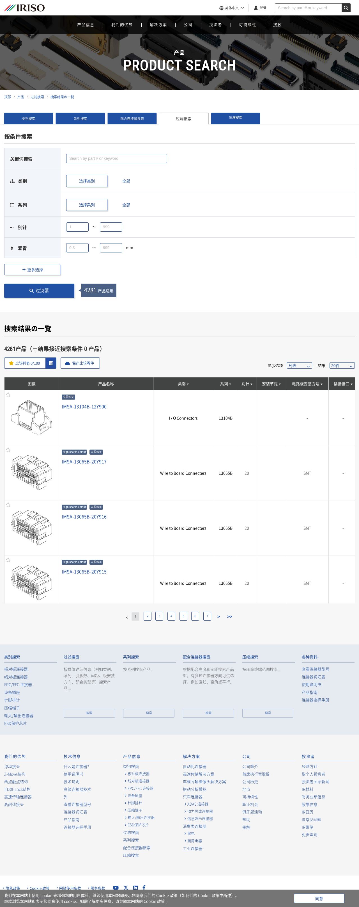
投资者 (215, 24)
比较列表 (28, 363)
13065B (226, 473)
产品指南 (309, 692)
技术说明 (71, 781)
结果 (322, 365)
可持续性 (247, 24)
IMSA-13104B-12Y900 (84, 406)
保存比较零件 (86, 363)
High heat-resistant (74, 452)
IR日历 (307, 812)
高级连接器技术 (77, 789)
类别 (182, 383)
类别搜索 (28, 118)
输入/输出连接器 (18, 715)
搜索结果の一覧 (62, 96)
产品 (20, 96)
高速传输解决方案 (198, 774)
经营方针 (309, 766)
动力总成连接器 (200, 811)
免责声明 (309, 834)
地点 (246, 789)
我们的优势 (122, 24)
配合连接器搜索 (132, 118)
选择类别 (87, 181)
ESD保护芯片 (15, 723)
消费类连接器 (194, 826)
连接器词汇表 (313, 677)
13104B (226, 418)
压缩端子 (12, 707)
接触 (277, 24)
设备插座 (12, 692)
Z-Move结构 (14, 774)
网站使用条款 (70, 888)
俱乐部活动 (252, 812)
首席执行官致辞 (256, 774)
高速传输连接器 (18, 796)
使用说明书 (311, 684)
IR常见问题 (311, 819)
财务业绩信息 (313, 796)
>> (236, 616)
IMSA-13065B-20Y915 (84, 571)
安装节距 (270, 383)
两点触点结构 (16, 781)
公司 (188, 24)
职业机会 (250, 804)
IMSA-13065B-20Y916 (84, 516)
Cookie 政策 (40, 888)
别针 (245, 383)
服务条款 (98, 888)
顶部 (7, 96)
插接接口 (341, 383)
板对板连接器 (16, 669)
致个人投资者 (313, 774)
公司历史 (250, 781)
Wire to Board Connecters (183, 473)
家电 (191, 833)
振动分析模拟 (194, 789)
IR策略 (307, 827)
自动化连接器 (194, 766)
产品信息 (86, 24)
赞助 (246, 819)
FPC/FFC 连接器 (18, 684)
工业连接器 (192, 848)
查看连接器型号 (315, 669)
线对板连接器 (16, 677)
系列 (224, 383)
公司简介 (250, 766)
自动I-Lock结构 (17, 789)
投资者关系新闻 (315, 781)
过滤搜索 (37, 96)
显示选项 (275, 365)
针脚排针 (12, 700)
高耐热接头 (14, 804)
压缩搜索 (235, 118)
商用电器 (194, 840)
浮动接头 (12, 766)
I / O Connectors (183, 418)
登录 (263, 7)
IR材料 (307, 789)
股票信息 (309, 804)
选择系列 (87, 205)
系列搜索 (80, 118)
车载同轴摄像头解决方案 (204, 781)
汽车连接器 (192, 796)
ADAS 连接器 (197, 804)
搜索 (89, 712)
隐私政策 (13, 888)
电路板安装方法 (305, 383)
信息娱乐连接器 (200, 818)
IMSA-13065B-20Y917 (84, 461)
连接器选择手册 (315, 700)
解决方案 (158, 24)
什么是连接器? (76, 766)
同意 (319, 898)
